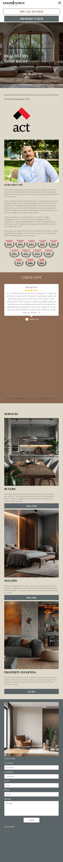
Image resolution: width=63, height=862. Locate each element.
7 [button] (22, 397)
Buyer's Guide (31, 504)
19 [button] (53, 397)
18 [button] (50, 397)
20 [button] (55, 397)
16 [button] (45, 397)
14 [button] (40, 397)
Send (31, 818)
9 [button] (27, 397)
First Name (9, 761)
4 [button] (15, 397)
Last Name (9, 770)
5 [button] (17, 397)
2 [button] (10, 397)
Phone (6, 788)
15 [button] (43, 397)
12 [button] (35, 397)
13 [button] (38, 397)
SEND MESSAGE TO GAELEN (31, 17)
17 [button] (48, 397)
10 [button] (30, 397)
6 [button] (20, 397)
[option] (31, 339)
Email (7, 779)
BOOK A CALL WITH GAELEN (31, 11)
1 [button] (7, 397)
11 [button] (32, 397)
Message (7, 797)
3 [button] (12, 397)
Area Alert (31, 689)
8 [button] (25, 397)
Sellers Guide (31, 595)
